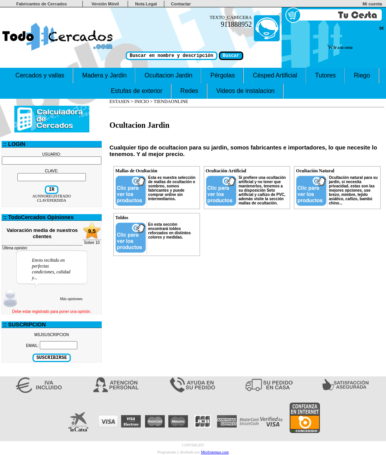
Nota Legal (146, 4)
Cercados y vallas (39, 75)
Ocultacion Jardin (169, 75)
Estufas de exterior (136, 91)
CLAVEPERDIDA (51, 200)
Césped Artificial (275, 75)
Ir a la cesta (340, 47)
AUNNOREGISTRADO (51, 196)
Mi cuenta (373, 4)
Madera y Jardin (104, 75)
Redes (189, 91)
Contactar (181, 4)
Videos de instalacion (245, 91)
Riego (361, 75)
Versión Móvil (105, 4)
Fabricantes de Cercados (41, 4)
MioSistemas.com (215, 452)
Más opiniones (71, 299)
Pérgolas (222, 75)
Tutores (325, 75)
